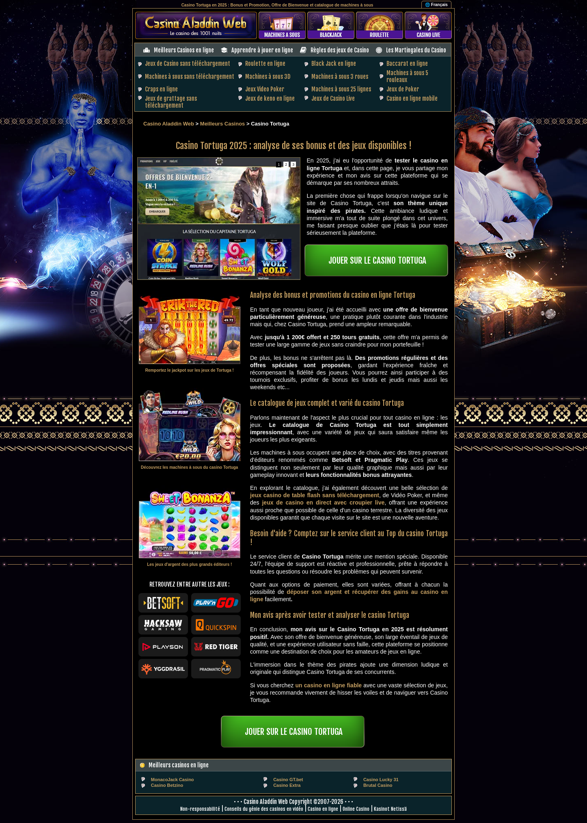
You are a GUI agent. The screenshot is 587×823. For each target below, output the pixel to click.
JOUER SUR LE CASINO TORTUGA (377, 260)
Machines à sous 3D (267, 76)
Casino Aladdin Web (168, 124)
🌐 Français (436, 4)
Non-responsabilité (200, 809)
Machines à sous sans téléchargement (189, 76)
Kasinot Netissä (390, 809)
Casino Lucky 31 (381, 779)
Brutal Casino (378, 785)
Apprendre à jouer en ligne (262, 50)
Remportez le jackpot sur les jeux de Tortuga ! (189, 370)
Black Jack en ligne (333, 63)
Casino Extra (286, 785)
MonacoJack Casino (172, 779)
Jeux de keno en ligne (270, 98)
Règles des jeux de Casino (340, 50)
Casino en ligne (323, 809)
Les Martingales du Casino (416, 50)
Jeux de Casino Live (333, 98)
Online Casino (356, 809)
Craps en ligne (161, 89)
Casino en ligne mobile (412, 98)
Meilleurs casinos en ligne (179, 765)
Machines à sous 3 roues (339, 76)
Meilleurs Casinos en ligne (184, 50)
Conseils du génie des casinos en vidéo (263, 809)
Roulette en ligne (265, 63)
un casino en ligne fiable (328, 685)
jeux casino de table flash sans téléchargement (314, 495)
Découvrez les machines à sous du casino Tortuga (189, 467)
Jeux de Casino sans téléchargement (187, 63)
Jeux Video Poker (264, 89)
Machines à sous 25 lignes (341, 89)
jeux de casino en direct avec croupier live (323, 502)
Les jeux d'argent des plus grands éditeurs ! (189, 564)
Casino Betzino (167, 785)
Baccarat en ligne (407, 63)
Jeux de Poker (402, 89)
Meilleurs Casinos (222, 124)
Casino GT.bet (288, 779)
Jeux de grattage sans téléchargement (171, 102)
